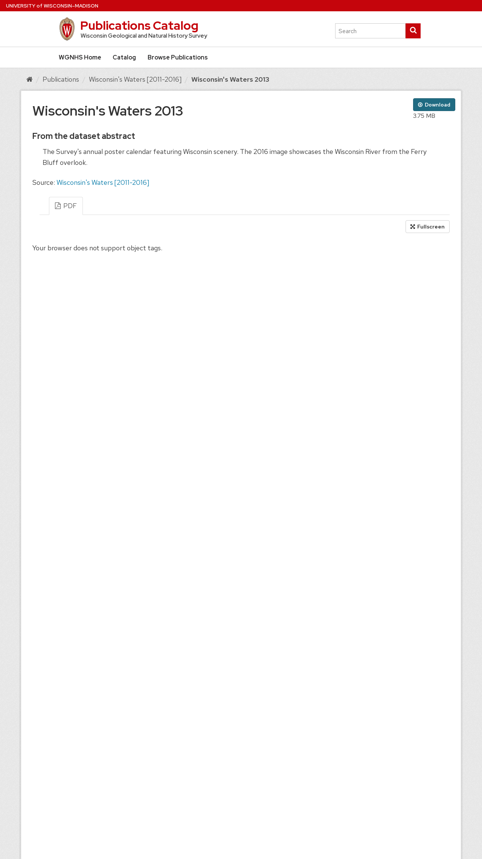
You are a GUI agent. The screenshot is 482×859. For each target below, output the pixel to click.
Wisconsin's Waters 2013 (230, 79)
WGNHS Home (80, 57)
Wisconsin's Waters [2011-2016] (135, 79)
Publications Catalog (139, 25)
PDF (66, 205)
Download (434, 104)
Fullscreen (427, 226)
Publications (61, 79)
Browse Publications (178, 57)
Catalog (124, 57)
